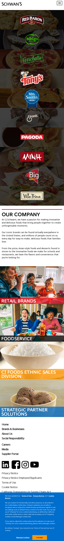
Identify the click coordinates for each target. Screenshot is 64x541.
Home (5, 424)
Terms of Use (9, 482)
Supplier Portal (10, 453)
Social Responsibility (13, 438)
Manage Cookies (23, 538)
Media (5, 449)
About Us (7, 433)
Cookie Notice (10, 487)
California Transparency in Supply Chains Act (26, 491)
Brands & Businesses (13, 429)
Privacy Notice (10, 473)
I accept (39, 538)
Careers (6, 444)
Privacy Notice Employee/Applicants (22, 477)
